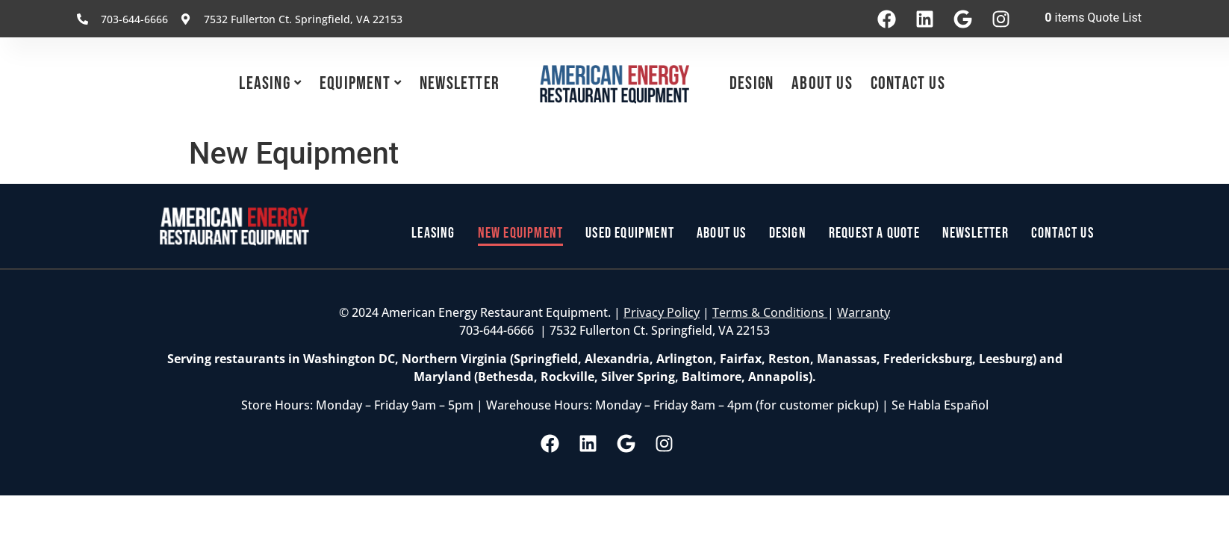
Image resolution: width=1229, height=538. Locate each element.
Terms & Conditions (769, 312)
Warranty (863, 312)
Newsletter (460, 83)
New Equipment (521, 233)
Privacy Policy (661, 312)
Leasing (264, 83)
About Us (822, 83)
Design (751, 83)
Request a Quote (874, 233)
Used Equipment (629, 233)
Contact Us (908, 83)
